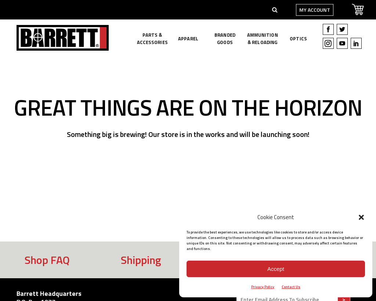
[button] (361, 217)
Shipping (141, 259)
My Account (310, 10)
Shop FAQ (47, 259)
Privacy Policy (262, 287)
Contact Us (291, 287)
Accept (275, 269)
